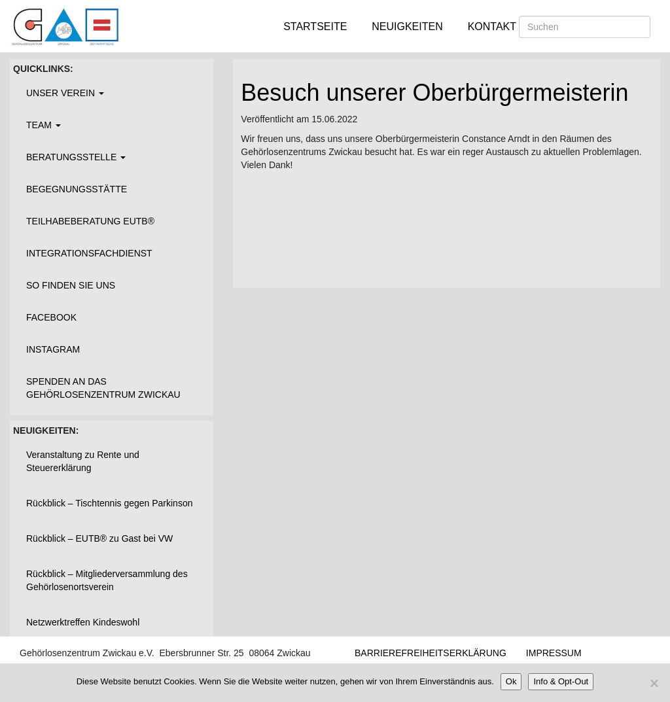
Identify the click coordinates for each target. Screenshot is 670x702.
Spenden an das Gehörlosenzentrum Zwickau (103, 388)
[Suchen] (584, 27)
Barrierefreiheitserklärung (430, 653)
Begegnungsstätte (76, 189)
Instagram (53, 349)
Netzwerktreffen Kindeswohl (82, 622)
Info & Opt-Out (560, 681)
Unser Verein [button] (65, 93)
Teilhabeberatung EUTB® (90, 221)
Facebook (51, 317)
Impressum (554, 653)
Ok (511, 681)
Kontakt (492, 26)
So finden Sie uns (70, 285)
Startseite (315, 26)
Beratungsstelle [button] (76, 157)
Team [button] (43, 125)
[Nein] (653, 683)
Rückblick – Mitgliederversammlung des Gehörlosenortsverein (107, 580)
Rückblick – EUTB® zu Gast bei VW (99, 538)
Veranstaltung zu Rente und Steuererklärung (82, 461)
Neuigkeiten (407, 26)
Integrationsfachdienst (89, 253)
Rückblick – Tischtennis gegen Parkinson (109, 503)
